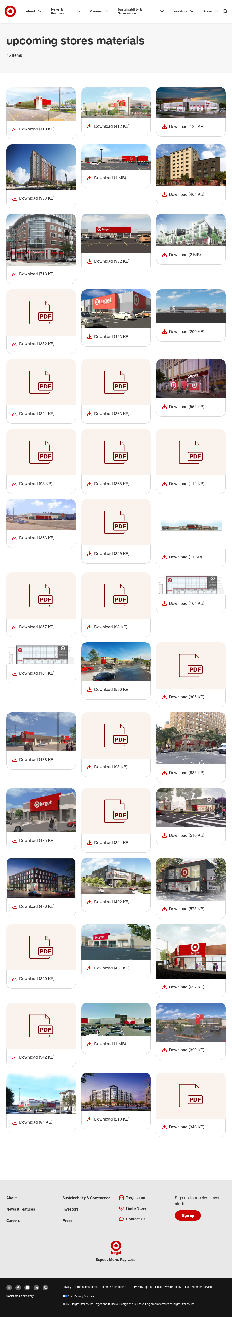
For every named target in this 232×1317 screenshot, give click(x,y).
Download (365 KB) (108, 484)
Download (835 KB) (183, 773)
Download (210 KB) (108, 1119)
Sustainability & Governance (141, 11)
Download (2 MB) (181, 255)
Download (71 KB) (182, 557)
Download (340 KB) (33, 979)
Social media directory (20, 1296)
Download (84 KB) (32, 1122)
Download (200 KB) (183, 332)
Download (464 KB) (183, 194)
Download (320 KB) (183, 1050)
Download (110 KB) (33, 129)
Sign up (187, 1215)
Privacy (67, 1287)
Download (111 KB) (183, 484)
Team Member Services (199, 1287)
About (34, 11)
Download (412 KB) (108, 126)
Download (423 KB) (108, 337)
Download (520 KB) (108, 690)
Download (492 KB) (108, 902)
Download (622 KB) (183, 987)
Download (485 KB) (33, 840)
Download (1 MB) (106, 178)
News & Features (66, 11)
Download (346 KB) (183, 1127)
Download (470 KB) (33, 906)
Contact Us (132, 1219)
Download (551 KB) (183, 407)
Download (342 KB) (33, 1057)
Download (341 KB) (33, 414)
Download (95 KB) (107, 767)
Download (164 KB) (183, 603)
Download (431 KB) (108, 968)
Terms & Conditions (114, 1287)
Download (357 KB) (33, 627)
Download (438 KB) (33, 760)
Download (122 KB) (183, 127)
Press (211, 11)
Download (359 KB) (108, 554)
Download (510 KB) (183, 835)
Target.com (132, 1197)
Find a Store (132, 1208)
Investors (184, 11)
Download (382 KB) (108, 261)
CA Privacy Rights (141, 1287)
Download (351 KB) (108, 843)
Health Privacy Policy (168, 1287)
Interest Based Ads (86, 1287)
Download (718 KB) (33, 274)
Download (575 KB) (183, 909)
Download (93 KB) (32, 484)
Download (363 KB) (108, 414)
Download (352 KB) (33, 344)
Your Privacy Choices (78, 1296)
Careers (99, 11)
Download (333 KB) (33, 198)
